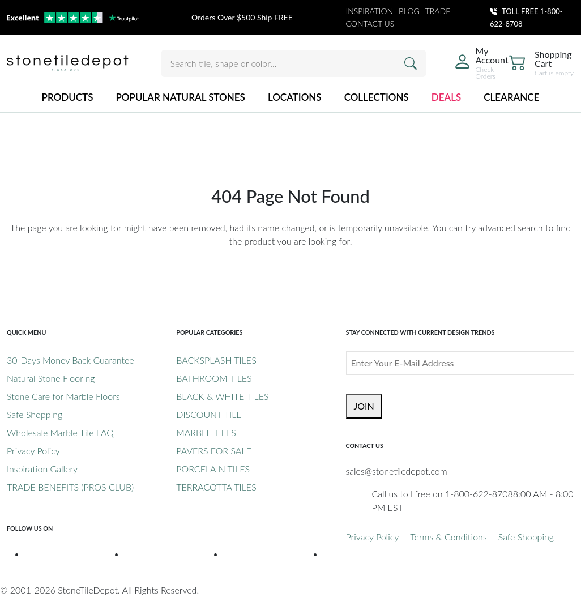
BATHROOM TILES (213, 378)
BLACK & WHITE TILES (222, 396)
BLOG (409, 11)
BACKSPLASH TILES (216, 360)
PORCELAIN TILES (213, 468)
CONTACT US (370, 23)
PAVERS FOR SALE (213, 450)
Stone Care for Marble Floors (63, 396)
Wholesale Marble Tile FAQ (60, 432)
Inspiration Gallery (42, 468)
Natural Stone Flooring (51, 378)
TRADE (438, 11)
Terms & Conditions (448, 536)
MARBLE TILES (206, 432)
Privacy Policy (33, 450)
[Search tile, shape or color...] (293, 63)
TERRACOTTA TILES (216, 486)
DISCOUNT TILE (208, 414)
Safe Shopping (34, 414)
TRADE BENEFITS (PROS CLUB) (70, 486)
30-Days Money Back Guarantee (70, 360)
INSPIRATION (370, 11)
